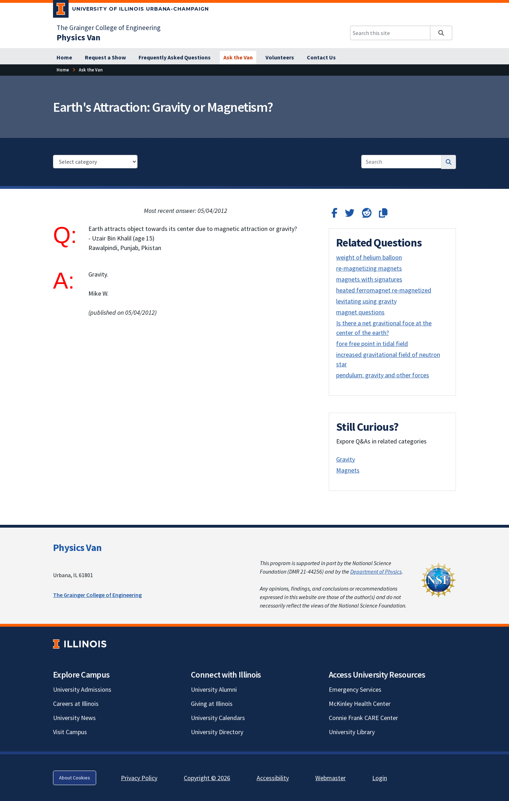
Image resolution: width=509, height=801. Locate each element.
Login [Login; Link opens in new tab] (379, 778)
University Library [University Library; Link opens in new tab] (352, 732)
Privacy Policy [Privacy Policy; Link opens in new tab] (139, 778)
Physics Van (77, 547)
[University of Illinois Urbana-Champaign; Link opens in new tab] (131, 10)
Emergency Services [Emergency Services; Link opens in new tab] (355, 689)
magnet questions (360, 312)
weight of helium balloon (369, 257)
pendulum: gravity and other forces (382, 375)
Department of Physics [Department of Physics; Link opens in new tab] (376, 571)
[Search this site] (390, 33)
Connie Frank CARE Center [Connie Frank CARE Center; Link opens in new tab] (363, 718)
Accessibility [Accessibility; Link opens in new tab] (273, 778)
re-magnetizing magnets (369, 268)
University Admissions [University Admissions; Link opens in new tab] (82, 689)
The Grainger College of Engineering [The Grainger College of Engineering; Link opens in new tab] (108, 27)
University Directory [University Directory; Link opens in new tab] (217, 732)
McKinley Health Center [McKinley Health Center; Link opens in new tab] (360, 704)
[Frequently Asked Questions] (174, 57)
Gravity (345, 459)
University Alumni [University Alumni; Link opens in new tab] (214, 689)
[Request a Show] (105, 57)
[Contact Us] (321, 57)
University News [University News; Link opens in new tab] (74, 718)
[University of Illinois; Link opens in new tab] (79, 644)
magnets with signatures (369, 279)
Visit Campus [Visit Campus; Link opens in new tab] (70, 732)
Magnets (347, 470)
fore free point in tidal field (372, 343)
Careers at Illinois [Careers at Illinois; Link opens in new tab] (76, 704)
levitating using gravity (366, 301)
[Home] (64, 57)
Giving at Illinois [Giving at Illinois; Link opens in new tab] (212, 704)
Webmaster (330, 778)
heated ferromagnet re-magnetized (383, 290)
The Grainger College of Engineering (97, 594)
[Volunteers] (280, 57)
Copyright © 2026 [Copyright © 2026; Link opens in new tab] (207, 778)
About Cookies (74, 777)
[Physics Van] (78, 37)
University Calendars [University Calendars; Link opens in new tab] (218, 718)
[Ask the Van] (238, 57)
